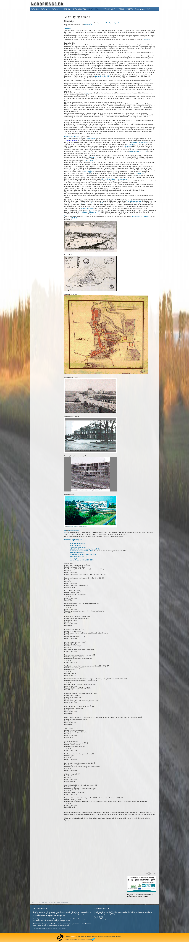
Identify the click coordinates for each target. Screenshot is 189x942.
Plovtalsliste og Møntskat (140, 216)
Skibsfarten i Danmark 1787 (78, 543)
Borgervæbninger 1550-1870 (79, 556)
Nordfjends (42, 902)
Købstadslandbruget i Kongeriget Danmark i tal (85, 549)
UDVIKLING (66, 9)
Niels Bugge (88, 172)
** (65, 531)
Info (149, 9)
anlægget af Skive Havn (89, 212)
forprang (88, 93)
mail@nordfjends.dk (104, 919)
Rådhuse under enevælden (78, 545)
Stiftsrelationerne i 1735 (77, 553)
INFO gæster (45, 9)
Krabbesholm (68, 137)
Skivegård (67, 28)
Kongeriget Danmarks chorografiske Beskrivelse (91, 203)
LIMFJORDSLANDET (109, 9)
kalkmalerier (128, 146)
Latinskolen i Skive (87, 208)
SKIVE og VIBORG (94, 9)
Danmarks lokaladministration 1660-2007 (83, 554)
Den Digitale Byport (112, 23)
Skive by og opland (63, 902)
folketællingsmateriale (133, 201)
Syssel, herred (88, 161)
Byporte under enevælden (78, 547)
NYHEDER (130, 9)
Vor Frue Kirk (130, 144)
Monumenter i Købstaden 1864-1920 (81, 551)
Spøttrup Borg (140, 173)
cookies (73, 936)
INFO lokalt (35, 9)
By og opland (74, 558)
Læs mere (36, 929)
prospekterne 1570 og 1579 (138, 151)
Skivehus (147, 39)
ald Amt (92, 157)
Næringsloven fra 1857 (102, 76)
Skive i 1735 (88, 25)
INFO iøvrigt (56, 9)
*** (98, 212)
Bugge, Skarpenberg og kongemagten (114, 179)
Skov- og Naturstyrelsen (139, 142)
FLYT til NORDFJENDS (79, 9)
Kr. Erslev (75, 218)
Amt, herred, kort (73, 531)
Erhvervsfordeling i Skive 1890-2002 (81, 560)
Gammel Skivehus (71, 140)
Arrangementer (140, 9)
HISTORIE (121, 9)
